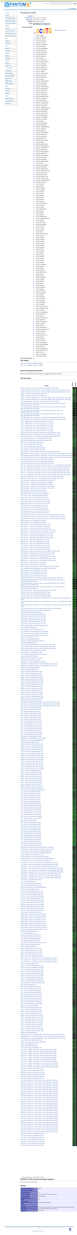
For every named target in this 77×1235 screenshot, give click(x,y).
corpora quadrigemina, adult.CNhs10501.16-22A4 (33, 650)
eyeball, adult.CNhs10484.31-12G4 (29, 669)
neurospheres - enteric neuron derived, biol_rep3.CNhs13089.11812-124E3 (39, 866)
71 (33, 298)
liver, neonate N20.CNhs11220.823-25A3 (31, 814)
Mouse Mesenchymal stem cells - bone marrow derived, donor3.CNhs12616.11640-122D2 (43, 518)
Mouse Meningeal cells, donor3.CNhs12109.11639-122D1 (35, 512)
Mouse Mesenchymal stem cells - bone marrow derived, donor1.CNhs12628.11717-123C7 (43, 514)
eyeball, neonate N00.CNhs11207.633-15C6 (32, 679)
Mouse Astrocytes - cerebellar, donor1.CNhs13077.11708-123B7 (37, 482)
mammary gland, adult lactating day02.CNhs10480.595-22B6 (36, 851)
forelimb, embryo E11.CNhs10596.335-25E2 (32, 686)
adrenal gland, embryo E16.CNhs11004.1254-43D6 (33, 616)
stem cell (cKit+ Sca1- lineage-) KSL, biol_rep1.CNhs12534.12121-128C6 (39, 958)
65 (33, 285)
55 (33, 264)
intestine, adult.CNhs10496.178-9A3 (30, 742)
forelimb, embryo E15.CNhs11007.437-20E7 (32, 694)
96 (33, 350)
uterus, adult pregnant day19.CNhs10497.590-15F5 (33, 1042)
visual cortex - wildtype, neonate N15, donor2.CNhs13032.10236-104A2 (38, 1051)
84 (33, 325)
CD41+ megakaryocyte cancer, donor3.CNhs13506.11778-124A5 (37, 425)
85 (33, 327)
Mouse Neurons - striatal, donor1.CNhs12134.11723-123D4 (35, 545)
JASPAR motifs (9, 80)
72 (33, 300)
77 (33, 310)
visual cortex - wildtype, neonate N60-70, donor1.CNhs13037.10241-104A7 (39, 1063)
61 (33, 277)
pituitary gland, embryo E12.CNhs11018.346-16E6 (33, 914)
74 (33, 304)
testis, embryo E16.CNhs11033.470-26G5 (31, 990)
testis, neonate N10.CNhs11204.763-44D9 (31, 1000)
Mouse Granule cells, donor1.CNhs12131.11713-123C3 (34, 505)
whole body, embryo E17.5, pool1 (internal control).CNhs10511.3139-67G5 (39, 1084)
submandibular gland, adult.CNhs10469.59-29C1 (33, 982)
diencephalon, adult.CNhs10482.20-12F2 (31, 660)
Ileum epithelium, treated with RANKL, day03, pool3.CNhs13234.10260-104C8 (40, 451)
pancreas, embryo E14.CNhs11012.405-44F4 (32, 891)
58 (33, 270)
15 (33, 142)
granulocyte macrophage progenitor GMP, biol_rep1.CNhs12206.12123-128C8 (40, 702)
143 (34, 128)
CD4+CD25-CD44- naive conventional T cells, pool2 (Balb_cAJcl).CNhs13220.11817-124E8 (43, 419)
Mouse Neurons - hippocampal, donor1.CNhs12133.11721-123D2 (37, 533)
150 (34, 144)
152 (34, 147)
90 (33, 339)
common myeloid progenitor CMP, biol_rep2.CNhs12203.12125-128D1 (38, 646)
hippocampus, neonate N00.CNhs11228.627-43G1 (33, 738)
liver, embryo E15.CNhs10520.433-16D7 (31, 797)
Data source (8, 88)
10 (33, 37)
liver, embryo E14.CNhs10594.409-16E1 (31, 795)
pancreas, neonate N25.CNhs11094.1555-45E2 (32, 908)
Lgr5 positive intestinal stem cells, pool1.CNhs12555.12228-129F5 (37, 459)
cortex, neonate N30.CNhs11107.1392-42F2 (32, 658)
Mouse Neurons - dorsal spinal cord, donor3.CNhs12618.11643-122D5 (38, 532)
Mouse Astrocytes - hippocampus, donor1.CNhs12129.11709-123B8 (37, 486)
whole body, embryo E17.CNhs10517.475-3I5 (32, 1135)
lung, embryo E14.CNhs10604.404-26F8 (31, 824)
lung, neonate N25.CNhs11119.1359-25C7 (31, 843)
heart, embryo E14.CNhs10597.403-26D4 (31, 713)
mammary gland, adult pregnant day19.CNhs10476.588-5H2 (36, 852)
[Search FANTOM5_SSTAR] (61, 3)
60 (33, 275)
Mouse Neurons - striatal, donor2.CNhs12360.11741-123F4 (35, 547)
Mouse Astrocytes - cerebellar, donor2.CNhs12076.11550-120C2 (37, 484)
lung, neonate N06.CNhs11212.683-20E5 (31, 835)
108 (34, 54)
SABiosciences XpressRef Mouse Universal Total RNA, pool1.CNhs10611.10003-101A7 (42, 577)
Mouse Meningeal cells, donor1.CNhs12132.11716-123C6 (35, 511)
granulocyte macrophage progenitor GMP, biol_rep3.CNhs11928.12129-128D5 (40, 705)
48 (33, 249)
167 (34, 178)
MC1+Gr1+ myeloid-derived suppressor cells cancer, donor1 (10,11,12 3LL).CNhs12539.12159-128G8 (46, 465)
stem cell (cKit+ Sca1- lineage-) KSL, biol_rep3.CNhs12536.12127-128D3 (39, 961)
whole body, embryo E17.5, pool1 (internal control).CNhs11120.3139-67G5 (39, 1120)
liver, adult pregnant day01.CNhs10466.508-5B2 (33, 789)
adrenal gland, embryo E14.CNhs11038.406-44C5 (33, 614)
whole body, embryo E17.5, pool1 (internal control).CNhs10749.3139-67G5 (39, 1099)
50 (33, 254)
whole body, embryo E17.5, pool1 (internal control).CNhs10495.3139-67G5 (39, 1082)
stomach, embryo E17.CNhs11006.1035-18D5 (32, 971)
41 (33, 235)
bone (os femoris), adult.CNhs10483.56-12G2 (32, 629)
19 (33, 188)
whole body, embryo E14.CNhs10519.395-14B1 (32, 1076)
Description (29, 17)
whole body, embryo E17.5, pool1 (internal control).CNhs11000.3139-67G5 (39, 1107)
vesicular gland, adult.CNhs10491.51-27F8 (31, 1047)
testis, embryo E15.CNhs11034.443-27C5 (31, 988)
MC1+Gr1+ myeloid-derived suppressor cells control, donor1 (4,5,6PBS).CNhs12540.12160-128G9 (45, 470)
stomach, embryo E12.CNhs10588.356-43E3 (32, 965)
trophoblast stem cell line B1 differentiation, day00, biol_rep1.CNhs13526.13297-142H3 (42, 1034)
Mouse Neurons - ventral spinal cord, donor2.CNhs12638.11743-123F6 (38, 558)
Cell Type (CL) (9, 70)
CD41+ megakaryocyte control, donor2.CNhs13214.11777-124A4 (37, 428)
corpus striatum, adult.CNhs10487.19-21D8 (31, 652)
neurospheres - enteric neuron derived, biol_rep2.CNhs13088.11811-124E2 (39, 864)
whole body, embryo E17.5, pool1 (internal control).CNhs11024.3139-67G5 (39, 1108)
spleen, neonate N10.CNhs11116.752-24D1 (31, 952)
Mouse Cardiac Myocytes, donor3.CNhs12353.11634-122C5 (35, 503)
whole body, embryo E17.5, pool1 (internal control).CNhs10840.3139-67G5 (39, 1101)
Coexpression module (10, 20)
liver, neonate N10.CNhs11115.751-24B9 (31, 812)
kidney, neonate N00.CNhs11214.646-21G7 (31, 780)
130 (34, 102)
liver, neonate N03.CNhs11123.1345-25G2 (31, 807)
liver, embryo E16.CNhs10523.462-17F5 (31, 799)
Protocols (8, 90)
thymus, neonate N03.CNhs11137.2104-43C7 (32, 1019)
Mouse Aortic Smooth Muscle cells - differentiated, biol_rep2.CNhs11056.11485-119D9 (42, 478)
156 (34, 155)
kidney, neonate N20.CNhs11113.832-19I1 (31, 784)
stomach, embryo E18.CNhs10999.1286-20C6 (32, 973)
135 (34, 111)
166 (34, 176)
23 (33, 197)
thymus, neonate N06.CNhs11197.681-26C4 (32, 1021)
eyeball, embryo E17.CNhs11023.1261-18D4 (32, 677)
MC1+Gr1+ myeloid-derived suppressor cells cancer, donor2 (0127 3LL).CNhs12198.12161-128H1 (45, 467)
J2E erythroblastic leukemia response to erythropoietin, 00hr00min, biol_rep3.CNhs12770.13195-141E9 (46, 457)
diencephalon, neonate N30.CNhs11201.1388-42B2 (33, 661)
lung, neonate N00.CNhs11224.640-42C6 (31, 833)
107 (34, 52)
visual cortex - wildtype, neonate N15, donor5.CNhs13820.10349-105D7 (39, 1055)
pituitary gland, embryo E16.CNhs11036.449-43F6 (33, 921)
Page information (9, 100)
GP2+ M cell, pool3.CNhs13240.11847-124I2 (32, 446)
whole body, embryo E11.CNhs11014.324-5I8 (32, 1068)
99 (33, 356)
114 (34, 67)
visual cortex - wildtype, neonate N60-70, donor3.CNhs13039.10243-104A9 (39, 1066)
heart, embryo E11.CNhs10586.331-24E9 (31, 707)
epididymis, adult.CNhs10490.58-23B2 (30, 667)
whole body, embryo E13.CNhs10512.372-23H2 (32, 1072)
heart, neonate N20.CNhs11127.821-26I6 (31, 730)
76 (33, 308)
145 (34, 132)
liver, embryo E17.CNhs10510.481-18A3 (31, 801)
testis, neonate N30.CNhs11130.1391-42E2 (31, 1003)
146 (34, 134)
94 (33, 346)
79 (33, 314)
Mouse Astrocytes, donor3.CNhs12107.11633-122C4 (34, 491)
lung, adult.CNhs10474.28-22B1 (29, 820)
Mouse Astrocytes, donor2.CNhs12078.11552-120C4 (34, 490)
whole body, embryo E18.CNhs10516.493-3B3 (32, 1137)
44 (33, 241)
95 (33, 348)
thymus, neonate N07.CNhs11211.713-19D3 (32, 1022)
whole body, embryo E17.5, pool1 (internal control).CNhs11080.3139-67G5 (39, 1116)
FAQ (39, 1228)
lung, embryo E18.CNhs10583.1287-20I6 (31, 831)
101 (34, 40)
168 (34, 180)
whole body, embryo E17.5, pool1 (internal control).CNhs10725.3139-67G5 (39, 1097)
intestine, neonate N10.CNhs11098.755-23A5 (32, 763)
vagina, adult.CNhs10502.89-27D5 (29, 1045)
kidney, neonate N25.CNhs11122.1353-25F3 (32, 786)
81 (33, 319)
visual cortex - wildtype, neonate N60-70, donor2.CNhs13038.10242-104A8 (39, 1065)
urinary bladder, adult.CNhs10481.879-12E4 (32, 1040)
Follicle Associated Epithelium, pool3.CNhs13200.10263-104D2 (36, 440)
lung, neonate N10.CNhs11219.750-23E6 (31, 839)
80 (33, 317)
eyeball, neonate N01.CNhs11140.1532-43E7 (32, 681)
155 (34, 153)
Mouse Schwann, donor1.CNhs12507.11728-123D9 (33, 562)
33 (33, 218)
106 (34, 50)
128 (34, 96)
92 (33, 342)
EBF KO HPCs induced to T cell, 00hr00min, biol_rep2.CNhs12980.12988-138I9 (40, 436)
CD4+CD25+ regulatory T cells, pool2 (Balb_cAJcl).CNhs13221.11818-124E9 (40, 401)
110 (34, 60)
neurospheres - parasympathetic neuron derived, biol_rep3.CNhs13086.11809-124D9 (42, 872)
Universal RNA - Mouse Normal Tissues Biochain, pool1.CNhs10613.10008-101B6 (41, 608)
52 (33, 258)
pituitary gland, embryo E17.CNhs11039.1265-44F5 (33, 923)
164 (34, 172)
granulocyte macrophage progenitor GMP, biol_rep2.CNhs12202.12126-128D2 (40, 704)
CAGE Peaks (8, 43)
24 (33, 199)
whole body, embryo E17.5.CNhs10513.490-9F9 (32, 1133)
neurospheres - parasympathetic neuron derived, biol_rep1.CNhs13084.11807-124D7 (42, 868)
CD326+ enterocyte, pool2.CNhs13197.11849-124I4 (34, 395)
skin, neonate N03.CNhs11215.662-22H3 (31, 937)
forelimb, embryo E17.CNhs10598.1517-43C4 (32, 696)
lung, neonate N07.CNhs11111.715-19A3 (31, 837)
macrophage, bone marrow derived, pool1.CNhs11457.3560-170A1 (37, 847)
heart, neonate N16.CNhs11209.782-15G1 (31, 728)
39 (33, 230)
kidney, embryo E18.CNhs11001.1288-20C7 (31, 778)
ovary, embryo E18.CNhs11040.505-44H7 (31, 883)
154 (34, 151)
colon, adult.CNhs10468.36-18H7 (29, 642)
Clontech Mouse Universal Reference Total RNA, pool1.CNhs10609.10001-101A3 (40, 432)
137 (34, 115)
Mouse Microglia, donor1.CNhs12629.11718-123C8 (33, 520)
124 (34, 88)
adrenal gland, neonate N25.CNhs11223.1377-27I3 (33, 623)
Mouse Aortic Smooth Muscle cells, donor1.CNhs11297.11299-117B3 (38, 480)
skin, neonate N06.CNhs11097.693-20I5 (30, 938)
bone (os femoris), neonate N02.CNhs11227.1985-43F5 (34, 631)
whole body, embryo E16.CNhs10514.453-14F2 (32, 1078)
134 (34, 109)
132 (34, 105)
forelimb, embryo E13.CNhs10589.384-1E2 (31, 690)
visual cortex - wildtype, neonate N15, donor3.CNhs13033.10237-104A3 (38, 1053)
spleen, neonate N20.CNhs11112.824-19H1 (31, 954)
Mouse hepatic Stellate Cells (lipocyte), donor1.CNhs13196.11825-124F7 (39, 568)
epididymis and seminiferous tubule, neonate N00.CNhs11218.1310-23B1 (39, 663)
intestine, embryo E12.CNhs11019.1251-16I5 (32, 744)
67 (33, 289)
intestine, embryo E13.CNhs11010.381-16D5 (32, 746)
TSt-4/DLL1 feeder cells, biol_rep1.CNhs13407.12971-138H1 (36, 592)
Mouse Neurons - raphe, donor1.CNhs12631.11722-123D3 (35, 539)
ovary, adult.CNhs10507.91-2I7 (28, 881)
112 (34, 63)
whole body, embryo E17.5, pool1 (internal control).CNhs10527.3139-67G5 (39, 1086)
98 (33, 354)
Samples (7, 15)
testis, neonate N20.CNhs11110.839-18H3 (31, 1001)
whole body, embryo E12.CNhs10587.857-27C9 (32, 1070)
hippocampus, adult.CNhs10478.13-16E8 (31, 736)
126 (34, 92)
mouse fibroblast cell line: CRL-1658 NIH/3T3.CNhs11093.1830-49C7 (38, 858)
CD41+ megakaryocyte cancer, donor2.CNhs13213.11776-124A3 (37, 423)
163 (34, 170)
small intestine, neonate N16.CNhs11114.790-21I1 (33, 942)
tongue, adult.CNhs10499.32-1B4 (29, 1032)
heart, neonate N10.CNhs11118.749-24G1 (31, 726)
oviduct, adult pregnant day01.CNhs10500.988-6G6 (33, 887)
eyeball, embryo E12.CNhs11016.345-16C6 (31, 671)
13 (33, 100)
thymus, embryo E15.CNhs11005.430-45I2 (31, 1009)
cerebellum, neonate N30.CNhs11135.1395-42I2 (33, 640)
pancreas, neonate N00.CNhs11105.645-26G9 (32, 900)
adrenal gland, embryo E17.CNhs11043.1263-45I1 (33, 618)
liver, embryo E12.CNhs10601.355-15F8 (31, 791)
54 (33, 262)
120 (34, 81)
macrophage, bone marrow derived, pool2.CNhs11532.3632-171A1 (37, 849)
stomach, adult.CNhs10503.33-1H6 (29, 963)
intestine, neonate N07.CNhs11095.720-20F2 (32, 761)
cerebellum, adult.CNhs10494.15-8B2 (30, 639)
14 (33, 121)
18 (33, 186)
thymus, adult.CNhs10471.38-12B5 (29, 1005)
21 (33, 193)
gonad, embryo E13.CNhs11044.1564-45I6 (31, 700)
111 (34, 62)
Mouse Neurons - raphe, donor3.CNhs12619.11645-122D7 (35, 543)
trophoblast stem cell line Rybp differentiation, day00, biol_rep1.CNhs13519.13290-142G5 (43, 1038)
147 (34, 136)
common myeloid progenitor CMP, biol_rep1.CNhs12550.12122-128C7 (38, 644)
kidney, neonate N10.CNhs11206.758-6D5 (31, 782)
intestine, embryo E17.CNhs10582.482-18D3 (32, 751)
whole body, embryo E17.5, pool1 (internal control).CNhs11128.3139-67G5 (39, 1122)
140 (34, 123)
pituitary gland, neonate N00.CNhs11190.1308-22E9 (34, 925)
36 (33, 224)
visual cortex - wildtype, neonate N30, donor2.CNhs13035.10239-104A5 (38, 1059)
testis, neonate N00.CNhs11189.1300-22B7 (31, 996)
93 (33, 344)
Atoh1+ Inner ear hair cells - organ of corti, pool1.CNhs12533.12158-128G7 (39, 388)
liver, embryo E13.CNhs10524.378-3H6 (30, 793)
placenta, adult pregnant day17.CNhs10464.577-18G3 (34, 929)
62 (33, 279)
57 (33, 268)
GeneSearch (47, 3)
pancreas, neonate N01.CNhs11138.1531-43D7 (32, 902)
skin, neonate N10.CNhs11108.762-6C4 (30, 940)
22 (33, 195)
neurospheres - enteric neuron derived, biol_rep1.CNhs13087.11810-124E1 (39, 862)
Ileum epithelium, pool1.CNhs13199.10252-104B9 (33, 448)
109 (34, 56)
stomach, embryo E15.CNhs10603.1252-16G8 (32, 967)
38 (33, 228)
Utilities (7, 93)
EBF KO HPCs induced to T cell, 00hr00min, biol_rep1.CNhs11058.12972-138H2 (40, 434)
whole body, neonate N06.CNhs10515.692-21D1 (33, 1143)
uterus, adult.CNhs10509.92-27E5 (29, 1044)
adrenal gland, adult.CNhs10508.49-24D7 (31, 612)
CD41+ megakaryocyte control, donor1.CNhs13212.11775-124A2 (37, 427)
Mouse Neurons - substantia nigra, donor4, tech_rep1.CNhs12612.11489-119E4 (40, 551)
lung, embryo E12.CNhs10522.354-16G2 (31, 822)
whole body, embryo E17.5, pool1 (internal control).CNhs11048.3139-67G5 (39, 1112)
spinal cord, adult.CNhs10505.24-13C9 (30, 944)
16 (33, 163)
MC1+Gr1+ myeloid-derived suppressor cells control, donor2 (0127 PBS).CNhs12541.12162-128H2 (45, 472)
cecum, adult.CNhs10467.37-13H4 (29, 637)
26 (33, 203)
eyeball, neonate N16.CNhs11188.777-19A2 (31, 684)
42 (33, 237)
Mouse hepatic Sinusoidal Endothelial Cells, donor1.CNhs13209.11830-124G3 (40, 566)
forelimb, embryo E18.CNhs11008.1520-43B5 (32, 698)
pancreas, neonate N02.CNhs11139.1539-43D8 (32, 904)
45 (33, 243)
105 (34, 48)
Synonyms (29, 19)
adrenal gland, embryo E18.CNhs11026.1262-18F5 (33, 619)
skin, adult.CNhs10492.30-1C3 (28, 933)
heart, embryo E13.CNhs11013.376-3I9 (30, 711)
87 (33, 331)
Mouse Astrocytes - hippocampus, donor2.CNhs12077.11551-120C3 (37, 488)
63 (33, 281)
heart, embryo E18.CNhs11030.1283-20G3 (31, 721)
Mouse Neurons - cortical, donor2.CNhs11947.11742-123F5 (35, 526)
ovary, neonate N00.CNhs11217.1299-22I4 (31, 885)
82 (33, 321)
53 (33, 260)
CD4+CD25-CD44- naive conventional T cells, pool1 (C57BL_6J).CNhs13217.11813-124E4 (43, 417)
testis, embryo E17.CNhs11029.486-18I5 (31, 992)
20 (33, 191)
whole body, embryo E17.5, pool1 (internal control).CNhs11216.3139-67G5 (39, 1128)
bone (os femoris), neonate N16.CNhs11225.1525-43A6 (34, 633)
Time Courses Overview (11, 23)
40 (33, 233)
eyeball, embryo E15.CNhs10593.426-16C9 (31, 675)
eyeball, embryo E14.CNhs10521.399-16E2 (31, 673)
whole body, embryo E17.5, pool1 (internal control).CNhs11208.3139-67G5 (39, 1126)
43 (33, 239)
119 (34, 77)
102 (34, 42)
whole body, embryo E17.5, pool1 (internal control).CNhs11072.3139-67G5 (39, 1114)
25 (33, 201)
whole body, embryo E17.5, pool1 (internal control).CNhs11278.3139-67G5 (39, 1131)
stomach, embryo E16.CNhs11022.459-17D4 (32, 969)
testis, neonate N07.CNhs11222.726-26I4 (31, 998)
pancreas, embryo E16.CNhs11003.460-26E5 (32, 894)
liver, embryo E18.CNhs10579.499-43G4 (31, 803)
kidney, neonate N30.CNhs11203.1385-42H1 (32, 788)
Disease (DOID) (9, 73)
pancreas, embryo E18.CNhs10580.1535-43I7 (32, 898)
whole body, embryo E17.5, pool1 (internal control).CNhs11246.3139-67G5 (39, 1129)
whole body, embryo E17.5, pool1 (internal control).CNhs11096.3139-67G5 (39, 1118)
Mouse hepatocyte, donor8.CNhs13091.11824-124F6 (34, 576)
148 (34, 138)
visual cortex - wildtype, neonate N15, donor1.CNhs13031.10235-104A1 (38, 1049)
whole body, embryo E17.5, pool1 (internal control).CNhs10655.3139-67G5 (39, 1095)
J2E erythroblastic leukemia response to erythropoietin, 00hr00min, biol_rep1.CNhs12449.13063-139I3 (46, 453)
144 (34, 130)
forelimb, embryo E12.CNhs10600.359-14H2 (32, 688)
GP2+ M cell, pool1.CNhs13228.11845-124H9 (32, 442)
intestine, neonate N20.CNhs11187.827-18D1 (32, 765)
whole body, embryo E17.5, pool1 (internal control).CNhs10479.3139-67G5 (39, 1080)
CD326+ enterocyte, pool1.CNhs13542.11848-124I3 (34, 393)
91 (33, 340)
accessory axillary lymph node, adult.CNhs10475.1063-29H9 (36, 610)
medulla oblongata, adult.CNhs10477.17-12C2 (32, 854)
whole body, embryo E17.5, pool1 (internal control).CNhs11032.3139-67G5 (39, 1110)
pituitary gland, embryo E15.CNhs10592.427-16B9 (33, 919)
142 (34, 126)
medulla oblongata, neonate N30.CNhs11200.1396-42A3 (35, 856)
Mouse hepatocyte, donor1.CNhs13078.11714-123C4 (34, 570)
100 (34, 39)
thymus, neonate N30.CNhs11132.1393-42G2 (32, 1030)
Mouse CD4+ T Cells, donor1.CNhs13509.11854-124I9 (34, 495)
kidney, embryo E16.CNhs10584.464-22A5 (31, 774)
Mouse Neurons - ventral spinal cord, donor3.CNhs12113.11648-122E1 (38, 560)
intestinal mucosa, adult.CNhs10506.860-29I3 (32, 740)
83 (33, 323)
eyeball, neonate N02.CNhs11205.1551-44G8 (32, 683)
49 (33, 251)
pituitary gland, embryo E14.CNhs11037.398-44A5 (33, 917)
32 (33, 216)
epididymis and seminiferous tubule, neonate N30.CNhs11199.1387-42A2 (39, 665)
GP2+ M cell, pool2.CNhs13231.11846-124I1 (32, 444)
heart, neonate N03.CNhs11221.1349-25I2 (31, 725)
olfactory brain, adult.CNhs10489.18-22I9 (31, 879)
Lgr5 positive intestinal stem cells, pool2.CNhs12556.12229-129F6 (37, 461)
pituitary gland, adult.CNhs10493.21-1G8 (31, 912)
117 (34, 73)
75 (33, 306)
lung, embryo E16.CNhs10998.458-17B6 (31, 828)
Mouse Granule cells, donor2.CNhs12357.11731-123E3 (34, 507)
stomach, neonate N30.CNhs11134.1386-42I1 (32, 980)
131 (34, 104)
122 (34, 84)
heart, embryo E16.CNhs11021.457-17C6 (31, 717)
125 (34, 90)
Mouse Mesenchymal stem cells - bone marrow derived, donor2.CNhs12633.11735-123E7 (43, 516)
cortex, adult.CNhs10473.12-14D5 (29, 656)
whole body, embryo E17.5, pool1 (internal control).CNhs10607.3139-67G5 (39, 1089)
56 (33, 266)
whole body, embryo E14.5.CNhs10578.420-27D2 (33, 1074)
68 (33, 291)
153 (34, 149)
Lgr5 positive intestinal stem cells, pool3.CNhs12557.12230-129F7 (37, 463)
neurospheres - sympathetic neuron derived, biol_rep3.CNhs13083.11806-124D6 (41, 877)
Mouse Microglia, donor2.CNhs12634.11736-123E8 (33, 522)
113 (34, 65)
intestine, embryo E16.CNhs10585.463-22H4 (32, 749)
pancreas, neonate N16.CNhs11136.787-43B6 (32, 906)
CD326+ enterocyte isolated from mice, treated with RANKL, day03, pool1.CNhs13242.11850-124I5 (45, 390)
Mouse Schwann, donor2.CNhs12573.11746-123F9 (33, 564)
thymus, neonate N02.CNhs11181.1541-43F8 (32, 1017)
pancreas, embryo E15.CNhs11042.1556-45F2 (32, 893)
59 (33, 272)
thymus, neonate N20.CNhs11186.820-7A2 (31, 1026)
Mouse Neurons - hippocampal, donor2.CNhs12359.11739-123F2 (37, 535)
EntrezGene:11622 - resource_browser (16, 4)
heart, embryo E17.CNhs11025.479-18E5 (31, 719)
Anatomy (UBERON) (10, 75)
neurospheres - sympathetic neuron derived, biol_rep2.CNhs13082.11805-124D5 (41, 875)
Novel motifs (8, 78)
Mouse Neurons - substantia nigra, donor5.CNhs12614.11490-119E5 (38, 553)
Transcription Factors (10, 18)
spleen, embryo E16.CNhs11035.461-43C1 (31, 948)
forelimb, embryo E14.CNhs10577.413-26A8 (32, 692)
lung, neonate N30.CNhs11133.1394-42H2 (31, 845)
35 (33, 222)
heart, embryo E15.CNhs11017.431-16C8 (31, 715)
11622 (42, 23)
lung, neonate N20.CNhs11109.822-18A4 (31, 841)
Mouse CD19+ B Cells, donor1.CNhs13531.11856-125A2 (35, 493)
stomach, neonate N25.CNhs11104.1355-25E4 (32, 979)
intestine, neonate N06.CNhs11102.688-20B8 (32, 759)
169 (34, 182)
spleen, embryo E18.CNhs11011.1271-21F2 (31, 950)
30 (33, 212)
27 (33, 205)
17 (33, 184)
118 (34, 75)
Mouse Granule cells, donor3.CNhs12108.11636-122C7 (34, 509)
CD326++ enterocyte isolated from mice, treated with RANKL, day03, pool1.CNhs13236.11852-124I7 (46, 397)
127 (34, 94)
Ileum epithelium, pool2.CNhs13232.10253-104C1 (33, 449)
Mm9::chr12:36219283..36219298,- (29, 363)
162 (34, 168)
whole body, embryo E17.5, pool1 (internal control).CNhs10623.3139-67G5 (39, 1091)
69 (33, 293)
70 (33, 296)
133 (34, 107)
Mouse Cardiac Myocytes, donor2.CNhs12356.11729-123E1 (35, 501)
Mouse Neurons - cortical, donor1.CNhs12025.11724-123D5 (35, 524)
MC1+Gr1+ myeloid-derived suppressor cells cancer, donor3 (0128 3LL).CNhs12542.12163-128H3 (45, 469)
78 (33, 312)
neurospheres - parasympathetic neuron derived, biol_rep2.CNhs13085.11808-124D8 (42, 870)
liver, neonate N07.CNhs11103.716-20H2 (31, 810)
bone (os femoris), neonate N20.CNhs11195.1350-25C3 (34, 635)
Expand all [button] (8, 103)
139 (34, 119)
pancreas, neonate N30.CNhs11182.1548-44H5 (32, 910)
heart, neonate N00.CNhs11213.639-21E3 (31, 723)
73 (33, 302)
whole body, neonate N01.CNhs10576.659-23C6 (33, 1141)
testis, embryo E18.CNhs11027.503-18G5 (31, 994)
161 (34, 167)
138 (34, 117)
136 (34, 113)
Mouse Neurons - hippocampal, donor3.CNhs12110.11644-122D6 (37, 537)
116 (34, 71)
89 (33, 335)
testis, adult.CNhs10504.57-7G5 (29, 984)
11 (33, 58)
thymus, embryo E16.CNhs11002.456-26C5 (31, 1011)
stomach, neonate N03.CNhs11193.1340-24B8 (32, 975)
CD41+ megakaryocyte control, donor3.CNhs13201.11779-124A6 (37, 430)
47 (33, 247)
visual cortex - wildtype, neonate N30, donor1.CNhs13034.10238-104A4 (38, 1057)
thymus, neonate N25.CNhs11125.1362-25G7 (32, 1028)
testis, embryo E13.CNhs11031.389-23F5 (31, 986)
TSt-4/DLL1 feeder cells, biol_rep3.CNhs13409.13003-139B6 (35, 596)
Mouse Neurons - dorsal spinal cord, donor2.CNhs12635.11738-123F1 (38, 530)
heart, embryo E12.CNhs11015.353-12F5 (31, 709)
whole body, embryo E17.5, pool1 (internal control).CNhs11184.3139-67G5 (39, 1124)
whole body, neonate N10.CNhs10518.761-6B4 (32, 1145)
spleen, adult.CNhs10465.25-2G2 (29, 946)
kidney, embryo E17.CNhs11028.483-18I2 (31, 776)
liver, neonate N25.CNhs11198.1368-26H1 (31, 816)
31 (33, 214)
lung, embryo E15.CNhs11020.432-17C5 (31, 826)
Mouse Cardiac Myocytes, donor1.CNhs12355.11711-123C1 (35, 499)
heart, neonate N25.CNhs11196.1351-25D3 (31, 732)
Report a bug (35, 1231)
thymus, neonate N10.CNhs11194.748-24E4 (32, 1024)
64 (33, 283)
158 (34, 159)
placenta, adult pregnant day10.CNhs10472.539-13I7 (34, 927)
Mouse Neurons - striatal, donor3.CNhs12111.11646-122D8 (35, 549)
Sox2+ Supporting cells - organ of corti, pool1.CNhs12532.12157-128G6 (38, 590)
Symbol (30, 16)
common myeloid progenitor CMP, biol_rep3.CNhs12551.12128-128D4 (38, 648)
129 (34, 98)
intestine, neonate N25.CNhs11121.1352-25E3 (32, 766)
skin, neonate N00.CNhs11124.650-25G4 (31, 935)
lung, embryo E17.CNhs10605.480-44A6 (31, 830)
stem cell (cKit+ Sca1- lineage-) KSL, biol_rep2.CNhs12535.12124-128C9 (39, 959)
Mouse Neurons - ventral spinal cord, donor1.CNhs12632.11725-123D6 (38, 556)
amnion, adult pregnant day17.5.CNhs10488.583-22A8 (34, 625)
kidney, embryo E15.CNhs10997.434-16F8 (31, 772)
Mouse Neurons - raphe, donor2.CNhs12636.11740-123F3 (35, 541)
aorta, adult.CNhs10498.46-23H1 (29, 627)
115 (34, 69)
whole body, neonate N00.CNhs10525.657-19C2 (33, 1139)
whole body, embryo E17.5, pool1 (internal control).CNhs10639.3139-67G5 (39, 1093)
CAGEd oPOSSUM (9, 83)
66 (33, 287)
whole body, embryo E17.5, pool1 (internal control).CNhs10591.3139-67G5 (39, 1087)
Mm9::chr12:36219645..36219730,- (29, 365)
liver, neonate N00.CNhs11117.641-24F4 (31, 805)
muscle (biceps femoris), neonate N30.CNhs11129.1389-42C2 (36, 860)
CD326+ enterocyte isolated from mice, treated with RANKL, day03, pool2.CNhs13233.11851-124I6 (45, 391)
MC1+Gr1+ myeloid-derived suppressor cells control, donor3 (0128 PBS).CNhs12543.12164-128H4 (45, 474)
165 (34, 174)
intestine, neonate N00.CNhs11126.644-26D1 (32, 755)
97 (33, 352)
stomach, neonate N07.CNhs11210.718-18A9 (32, 977)
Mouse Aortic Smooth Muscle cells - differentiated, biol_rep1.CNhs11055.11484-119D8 (42, 476)
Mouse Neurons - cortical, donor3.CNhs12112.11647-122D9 (35, 528)
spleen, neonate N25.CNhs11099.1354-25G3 (32, 956)
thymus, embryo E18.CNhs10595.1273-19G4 (32, 1015)
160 (34, 165)
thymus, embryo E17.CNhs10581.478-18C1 (31, 1013)
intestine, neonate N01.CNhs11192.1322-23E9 (32, 757)
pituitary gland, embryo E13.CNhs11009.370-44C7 (33, 916)
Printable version (9, 98)
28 (33, 207)
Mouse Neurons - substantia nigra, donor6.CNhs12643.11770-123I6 (37, 555)
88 (33, 333)
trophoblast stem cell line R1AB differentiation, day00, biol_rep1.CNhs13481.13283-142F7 (43, 1036)
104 (34, 46)
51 (33, 256)
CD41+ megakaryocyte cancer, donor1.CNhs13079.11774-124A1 (37, 421)
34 (33, 220)
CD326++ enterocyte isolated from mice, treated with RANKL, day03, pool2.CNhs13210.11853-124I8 (46, 399)
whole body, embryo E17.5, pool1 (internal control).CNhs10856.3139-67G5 (39, 1103)
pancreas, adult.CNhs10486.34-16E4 (30, 889)
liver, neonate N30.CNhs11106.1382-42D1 (31, 818)
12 (33, 79)
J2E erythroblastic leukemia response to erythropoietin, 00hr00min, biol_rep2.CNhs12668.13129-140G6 (46, 455)
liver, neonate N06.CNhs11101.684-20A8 (31, 809)
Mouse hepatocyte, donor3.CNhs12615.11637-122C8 (34, 572)
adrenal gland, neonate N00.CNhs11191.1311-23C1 (33, 621)
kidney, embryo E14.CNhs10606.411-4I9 (31, 770)
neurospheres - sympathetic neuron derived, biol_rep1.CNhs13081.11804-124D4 (41, 873)
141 (34, 125)
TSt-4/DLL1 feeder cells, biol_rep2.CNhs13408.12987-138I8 (35, 594)
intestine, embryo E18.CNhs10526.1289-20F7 (32, 753)
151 (34, 146)
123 (34, 86)
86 (33, 329)
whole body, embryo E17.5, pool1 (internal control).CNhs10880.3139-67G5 (39, 1105)
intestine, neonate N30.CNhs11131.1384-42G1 (32, 768)
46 (33, 245)
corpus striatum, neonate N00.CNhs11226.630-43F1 (34, 654)
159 (34, 161)
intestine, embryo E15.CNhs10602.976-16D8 (32, 747)
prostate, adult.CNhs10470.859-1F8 (29, 931)
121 (34, 83)
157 (34, 157)
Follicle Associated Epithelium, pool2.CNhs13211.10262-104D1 (36, 438)
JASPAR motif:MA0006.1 (60, 30)
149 (34, 140)
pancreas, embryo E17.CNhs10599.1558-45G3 (32, 896)
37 (33, 226)
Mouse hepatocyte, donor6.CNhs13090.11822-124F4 (34, 574)
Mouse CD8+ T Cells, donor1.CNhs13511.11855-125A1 (34, 497)
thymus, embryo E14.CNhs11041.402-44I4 (31, 1007)
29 (33, 209)
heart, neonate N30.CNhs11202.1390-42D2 (31, 734)
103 (34, 44)
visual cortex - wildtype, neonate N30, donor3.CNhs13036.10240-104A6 (38, 1061)
